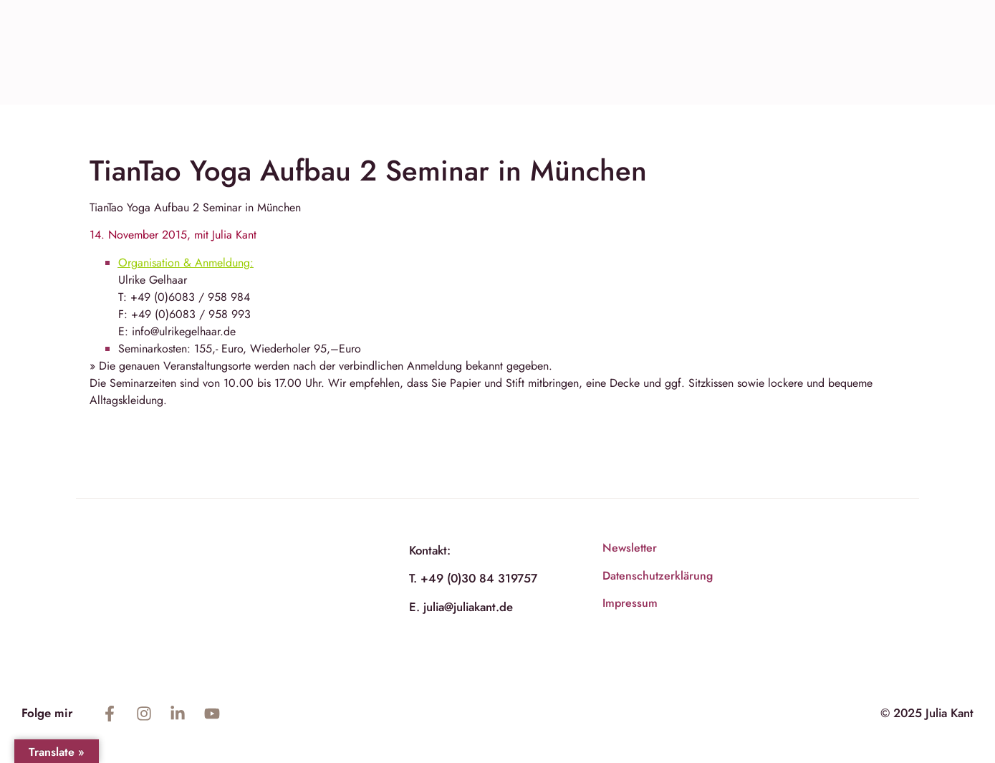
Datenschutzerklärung (657, 575)
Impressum (630, 603)
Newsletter (629, 547)
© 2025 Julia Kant (927, 712)
